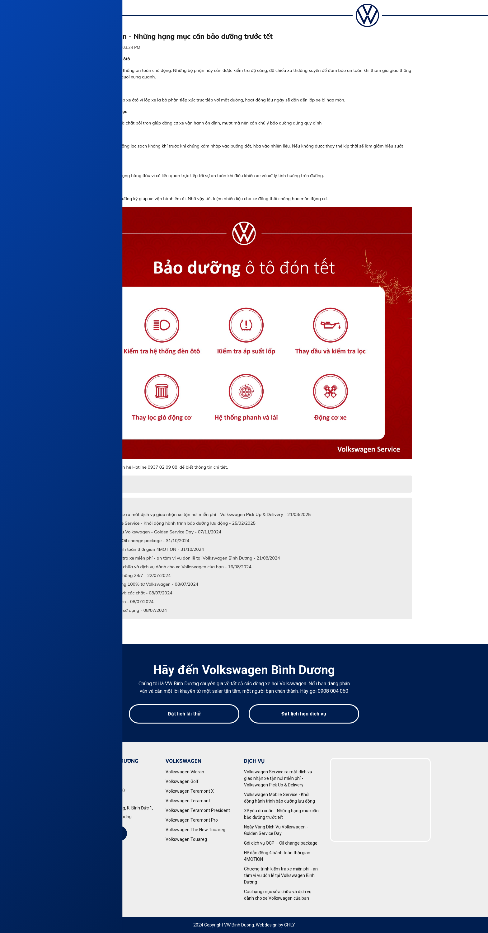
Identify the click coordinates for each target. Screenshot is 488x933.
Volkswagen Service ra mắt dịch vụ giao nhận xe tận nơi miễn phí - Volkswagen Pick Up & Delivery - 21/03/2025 (197, 514)
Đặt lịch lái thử (184, 714)
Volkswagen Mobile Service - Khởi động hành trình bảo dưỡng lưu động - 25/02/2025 (170, 523)
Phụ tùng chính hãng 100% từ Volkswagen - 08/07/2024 (141, 584)
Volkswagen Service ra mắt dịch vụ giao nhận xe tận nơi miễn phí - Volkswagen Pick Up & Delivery (278, 778)
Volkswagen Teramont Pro (192, 820)
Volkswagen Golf (182, 781)
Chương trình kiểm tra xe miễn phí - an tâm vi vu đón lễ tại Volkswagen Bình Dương (281, 875)
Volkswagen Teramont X (190, 791)
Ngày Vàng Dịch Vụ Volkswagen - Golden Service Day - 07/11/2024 (152, 532)
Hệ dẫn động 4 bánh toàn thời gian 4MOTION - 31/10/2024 (144, 549)
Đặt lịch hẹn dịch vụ (303, 714)
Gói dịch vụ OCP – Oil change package (280, 843)
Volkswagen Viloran (185, 771)
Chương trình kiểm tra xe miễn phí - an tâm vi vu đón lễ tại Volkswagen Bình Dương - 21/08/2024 (182, 558)
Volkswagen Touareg (186, 839)
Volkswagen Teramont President (198, 810)
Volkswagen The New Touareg (195, 829)
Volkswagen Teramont (188, 800)
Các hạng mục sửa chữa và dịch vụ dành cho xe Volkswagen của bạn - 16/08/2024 (167, 567)
